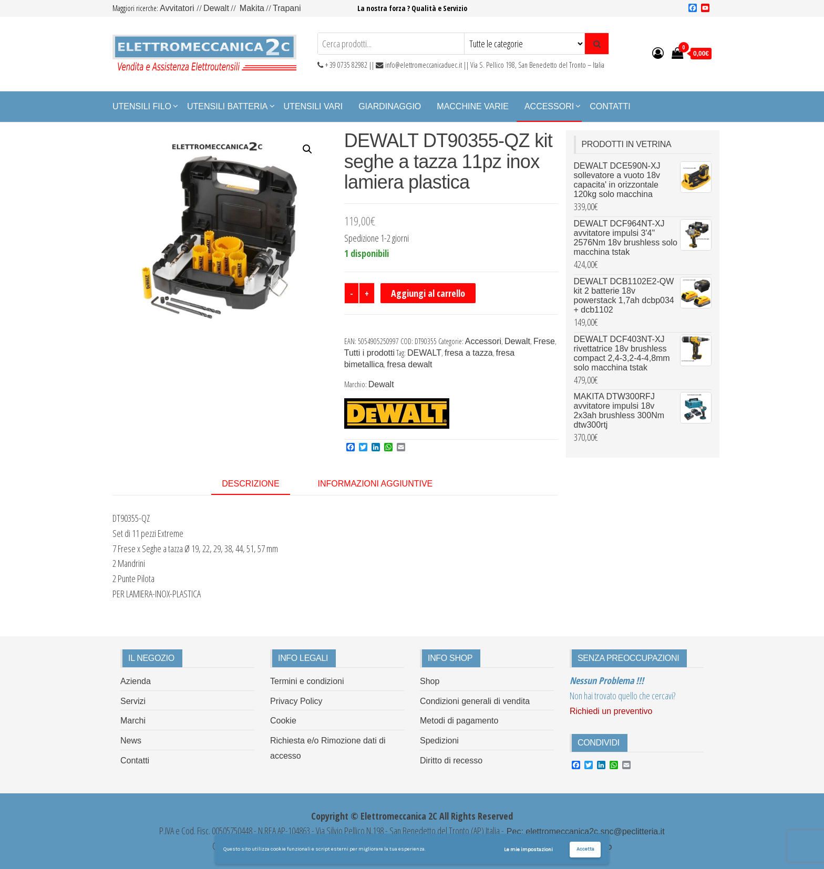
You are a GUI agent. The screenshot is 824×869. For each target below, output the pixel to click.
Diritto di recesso (451, 760)
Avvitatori (178, 8)
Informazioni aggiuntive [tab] (375, 483)
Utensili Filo (141, 106)
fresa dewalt (409, 364)
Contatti (610, 106)
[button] (307, 149)
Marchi (133, 720)
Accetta (585, 849)
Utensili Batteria (227, 106)
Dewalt (216, 8)
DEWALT (424, 352)
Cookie (283, 720)
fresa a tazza (469, 352)
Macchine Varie (473, 106)
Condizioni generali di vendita (475, 701)
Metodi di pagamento (459, 720)
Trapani (287, 8)
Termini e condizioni (307, 681)
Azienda (135, 681)
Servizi (133, 701)
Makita (252, 8)
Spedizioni (439, 740)
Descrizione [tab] (250, 483)
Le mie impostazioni (528, 849)
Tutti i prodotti (369, 352)
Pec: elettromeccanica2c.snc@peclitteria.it (584, 831)
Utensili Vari (313, 106)
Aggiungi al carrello (428, 293)
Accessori (549, 106)
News (130, 740)
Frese (544, 341)
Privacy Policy (296, 701)
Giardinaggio (389, 106)
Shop (429, 681)
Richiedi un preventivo (611, 711)
